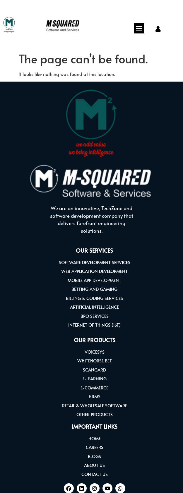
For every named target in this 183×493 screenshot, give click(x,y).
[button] (139, 28)
